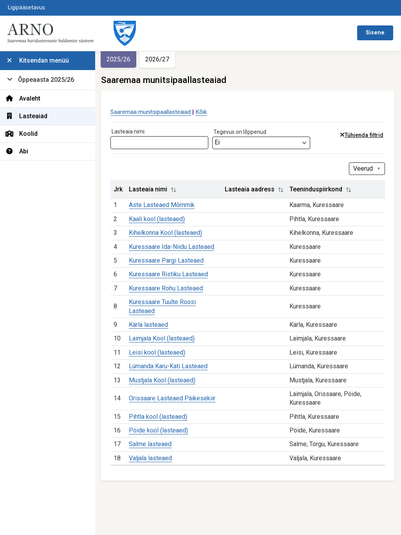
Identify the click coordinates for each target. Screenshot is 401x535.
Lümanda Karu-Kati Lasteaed (171, 375)
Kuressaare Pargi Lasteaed (169, 269)
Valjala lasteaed (153, 466)
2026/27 (160, 59)
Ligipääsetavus (26, 7)
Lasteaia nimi (130, 131)
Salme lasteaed (153, 453)
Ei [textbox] (219, 142)
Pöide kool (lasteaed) (161, 439)
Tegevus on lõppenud (242, 132)
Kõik (204, 111)
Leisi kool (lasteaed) (160, 361)
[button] (176, 190)
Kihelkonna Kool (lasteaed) (168, 232)
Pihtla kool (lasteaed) (161, 425)
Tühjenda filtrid (366, 135)
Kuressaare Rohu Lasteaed (169, 297)
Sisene (375, 32)
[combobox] (264, 143)
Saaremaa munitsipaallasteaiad (153, 111)
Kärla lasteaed (151, 333)
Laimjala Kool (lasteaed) (164, 347)
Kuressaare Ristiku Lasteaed (171, 283)
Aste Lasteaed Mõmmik (164, 205)
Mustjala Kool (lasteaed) (165, 389)
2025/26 (121, 59)
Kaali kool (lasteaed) (160, 219)
